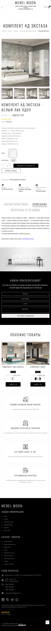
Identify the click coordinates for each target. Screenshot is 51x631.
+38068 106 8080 (19, 6)
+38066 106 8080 (9, 590)
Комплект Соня (37, 367)
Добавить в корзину (26, 166)
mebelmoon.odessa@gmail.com (25, 9)
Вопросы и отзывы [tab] (25, 210)
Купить (13, 384)
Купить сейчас (11, 171)
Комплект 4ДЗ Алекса (13, 367)
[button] (48, 7)
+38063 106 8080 (28, 6)
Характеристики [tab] (16, 204)
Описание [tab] (40, 204)
